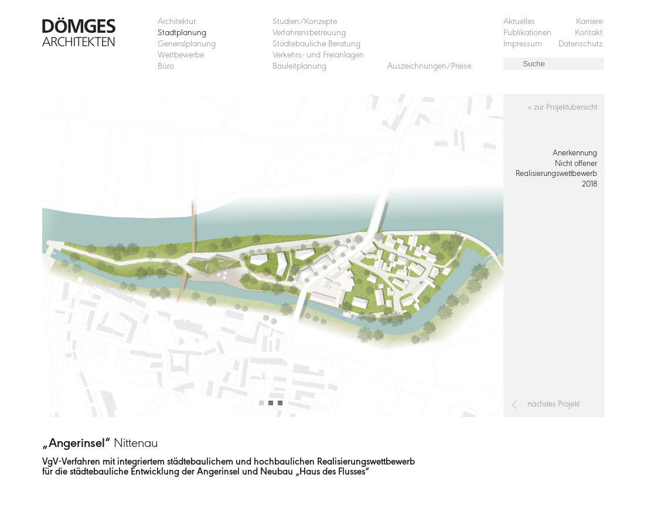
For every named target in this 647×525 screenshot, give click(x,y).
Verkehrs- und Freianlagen (318, 55)
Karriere (589, 22)
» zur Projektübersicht (562, 107)
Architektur (177, 22)
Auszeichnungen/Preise (429, 66)
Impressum (522, 44)
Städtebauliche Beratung (316, 44)
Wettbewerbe (181, 55)
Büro (166, 66)
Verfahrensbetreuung (309, 33)
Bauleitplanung (299, 66)
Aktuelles (519, 22)
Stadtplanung (182, 33)
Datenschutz (580, 44)
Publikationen (527, 33)
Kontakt (588, 33)
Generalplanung (187, 44)
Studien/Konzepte (305, 22)
